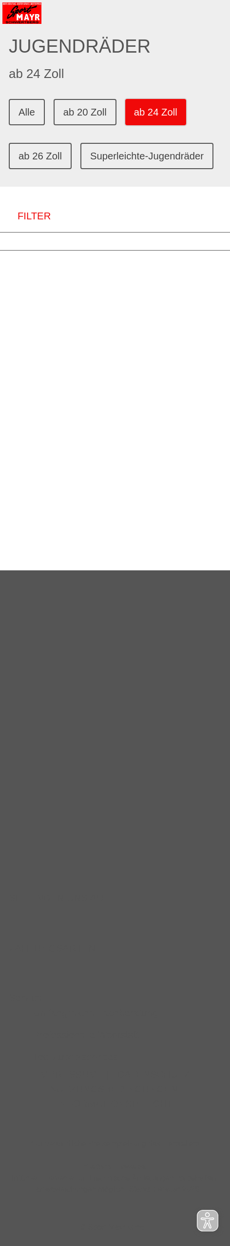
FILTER (25, 216)
